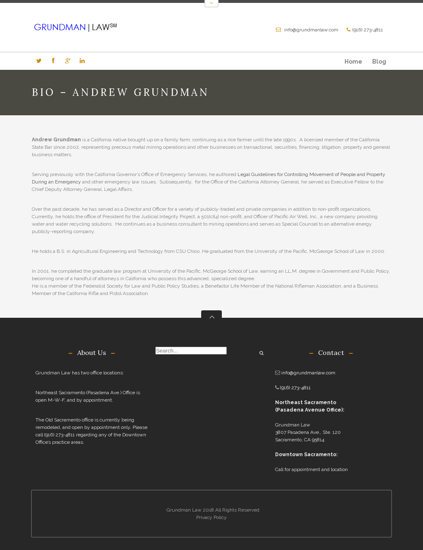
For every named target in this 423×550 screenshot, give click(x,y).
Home (353, 61)
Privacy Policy (211, 517)
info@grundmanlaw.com (311, 30)
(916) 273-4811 (367, 30)
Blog (379, 61)
